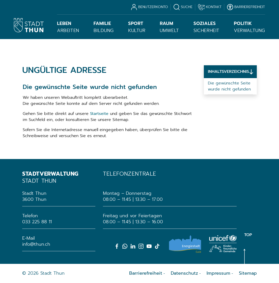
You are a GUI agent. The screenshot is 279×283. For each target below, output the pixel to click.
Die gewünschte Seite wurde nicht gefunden (229, 86)
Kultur (137, 27)
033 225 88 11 (37, 221)
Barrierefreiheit (145, 273)
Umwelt (169, 27)
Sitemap (248, 273)
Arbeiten (68, 27)
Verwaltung (249, 27)
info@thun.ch (36, 244)
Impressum (218, 273)
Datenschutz (184, 273)
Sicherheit (206, 27)
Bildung (104, 27)
